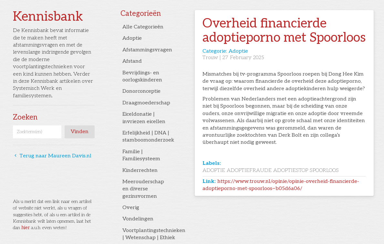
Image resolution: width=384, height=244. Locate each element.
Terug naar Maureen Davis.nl (52, 156)
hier (25, 227)
